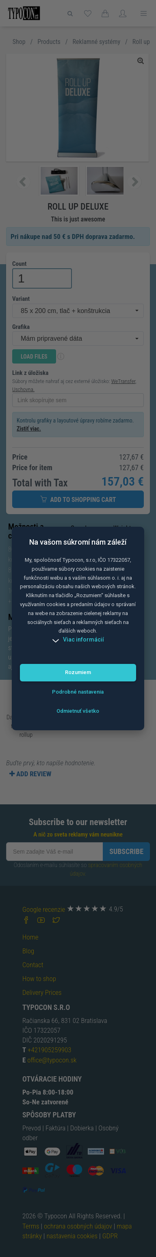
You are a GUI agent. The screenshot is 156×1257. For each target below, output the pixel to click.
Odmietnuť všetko (77, 711)
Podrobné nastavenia (78, 692)
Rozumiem (78, 672)
